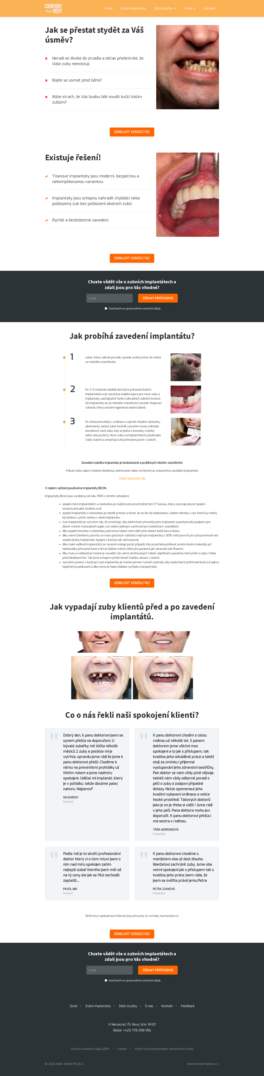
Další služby (165, 8)
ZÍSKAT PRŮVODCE (158, 298)
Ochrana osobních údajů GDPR (90, 1049)
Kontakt (209, 8)
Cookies (122, 1049)
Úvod (108, 8)
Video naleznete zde (132, 478)
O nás (190, 8)
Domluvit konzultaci (132, 132)
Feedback (187, 1006)
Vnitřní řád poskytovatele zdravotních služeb (164, 1049)
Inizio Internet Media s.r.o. (203, 1064)
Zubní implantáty (133, 8)
